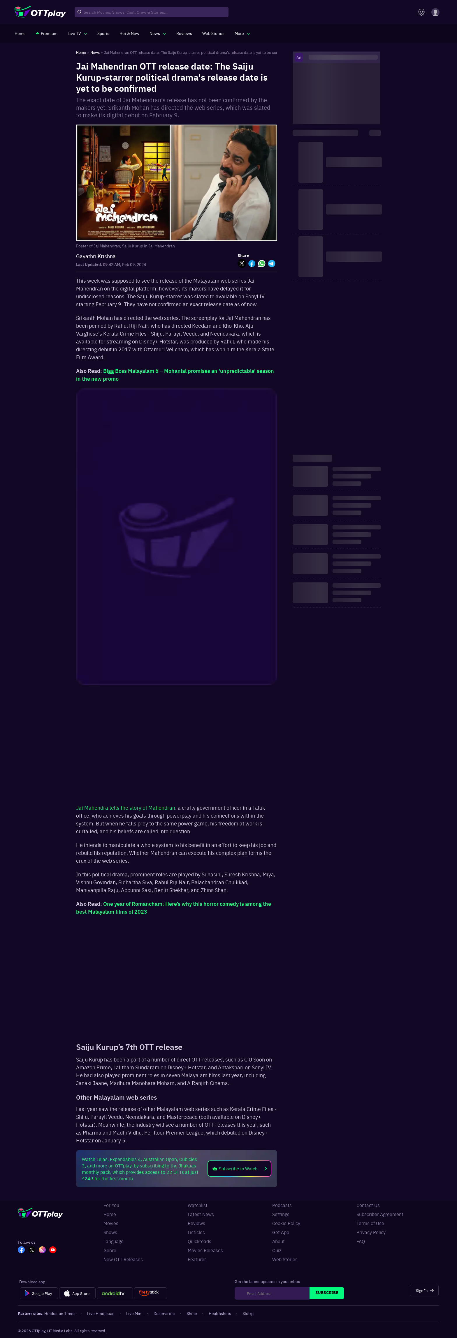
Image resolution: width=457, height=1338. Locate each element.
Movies (110, 1223)
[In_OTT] (42, 1250)
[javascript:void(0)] (77, 33)
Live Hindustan (101, 1313)
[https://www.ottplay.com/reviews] (184, 33)
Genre (109, 1250)
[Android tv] (115, 1293)
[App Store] (77, 1293)
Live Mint (134, 1313)
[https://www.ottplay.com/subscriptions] (46, 33)
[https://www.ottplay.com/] (20, 33)
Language (113, 1241)
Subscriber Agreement (379, 1214)
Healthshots (220, 1313)
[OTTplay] (40, 12)
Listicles (196, 1232)
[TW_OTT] (31, 1250)
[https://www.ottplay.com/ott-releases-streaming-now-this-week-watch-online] (129, 33)
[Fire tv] (150, 1293)
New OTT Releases (123, 1259)
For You (111, 1205)
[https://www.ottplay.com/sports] (103, 33)
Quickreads (199, 1241)
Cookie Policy (286, 1223)
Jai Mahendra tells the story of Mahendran (125, 807)
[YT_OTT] (52, 1250)
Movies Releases (205, 1250)
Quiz (276, 1250)
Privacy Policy (371, 1232)
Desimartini (165, 1313)
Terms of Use (370, 1223)
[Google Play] (39, 1293)
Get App (280, 1232)
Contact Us (368, 1205)
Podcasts (282, 1205)
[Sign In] (424, 1290)
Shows (110, 1232)
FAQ (360, 1241)
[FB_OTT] (21, 1250)
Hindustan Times (60, 1313)
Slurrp (248, 1313)
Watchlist (198, 1205)
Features (197, 1259)
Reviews (196, 1223)
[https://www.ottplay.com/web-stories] (213, 33)
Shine (192, 1313)
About (278, 1241)
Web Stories (285, 1259)
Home (109, 1214)
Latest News (201, 1214)
